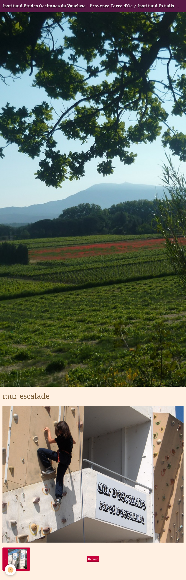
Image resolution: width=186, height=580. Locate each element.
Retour (93, 559)
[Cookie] (10, 569)
